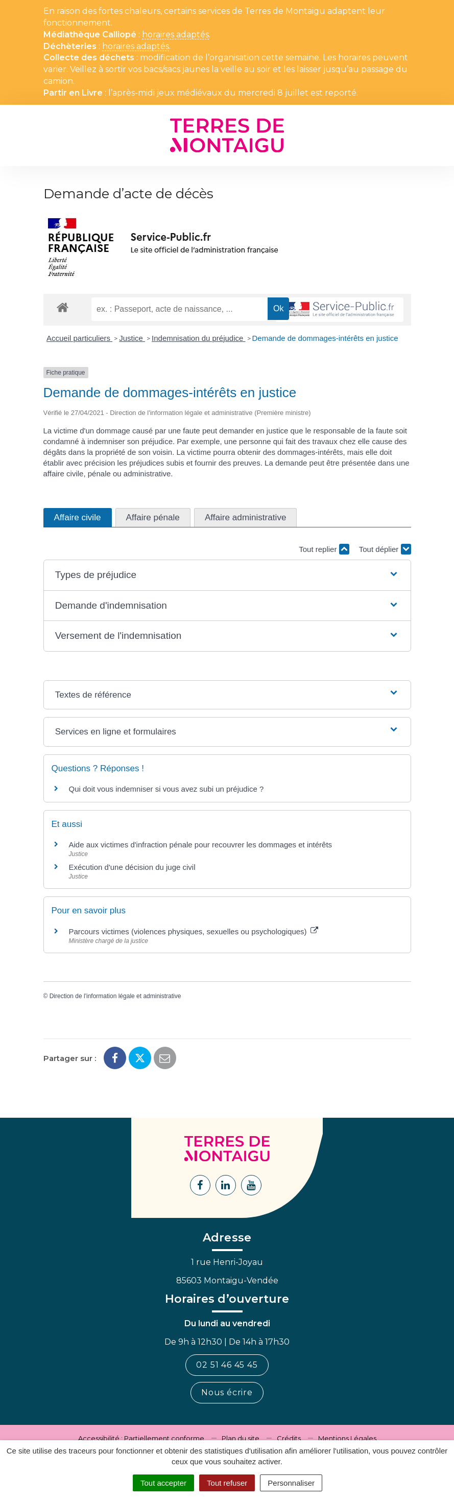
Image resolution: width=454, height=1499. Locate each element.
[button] (227, 575)
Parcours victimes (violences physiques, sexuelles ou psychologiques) (193, 931)
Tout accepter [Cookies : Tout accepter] (163, 1483)
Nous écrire (227, 1392)
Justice (132, 338)
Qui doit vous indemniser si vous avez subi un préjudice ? (166, 789)
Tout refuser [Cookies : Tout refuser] (227, 1483)
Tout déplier (385, 549)
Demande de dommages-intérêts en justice (325, 338)
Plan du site (240, 1438)
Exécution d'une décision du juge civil (133, 867)
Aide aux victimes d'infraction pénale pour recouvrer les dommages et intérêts (200, 844)
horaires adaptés (175, 35)
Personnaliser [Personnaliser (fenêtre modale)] (291, 1483)
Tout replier (324, 549)
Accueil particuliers (79, 338)
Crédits (289, 1438)
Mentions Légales (347, 1438)
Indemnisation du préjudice (198, 338)
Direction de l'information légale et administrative (115, 996)
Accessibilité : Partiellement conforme (141, 1438)
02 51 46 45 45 (226, 1365)
